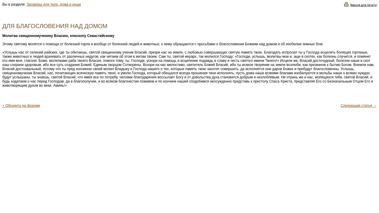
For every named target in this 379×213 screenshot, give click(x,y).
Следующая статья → (359, 106)
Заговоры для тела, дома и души (54, 4)
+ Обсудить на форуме (21, 106)
